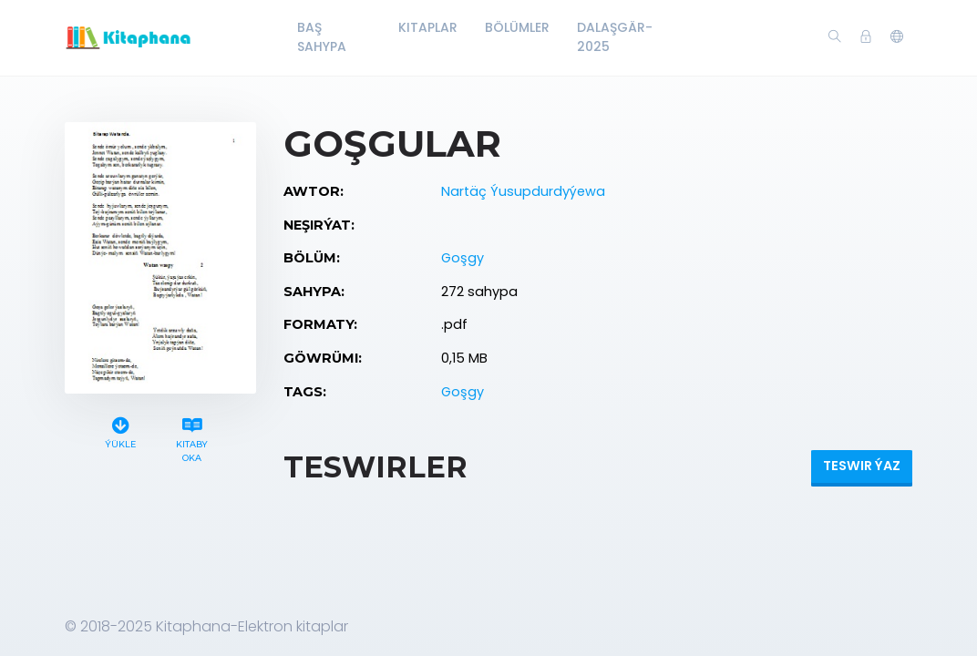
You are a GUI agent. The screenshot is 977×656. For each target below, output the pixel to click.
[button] (896, 37)
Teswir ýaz (861, 465)
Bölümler (517, 27)
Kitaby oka (192, 437)
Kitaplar (428, 27)
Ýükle (120, 430)
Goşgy (462, 258)
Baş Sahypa (321, 37)
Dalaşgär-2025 (615, 37)
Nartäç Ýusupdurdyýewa (523, 191)
